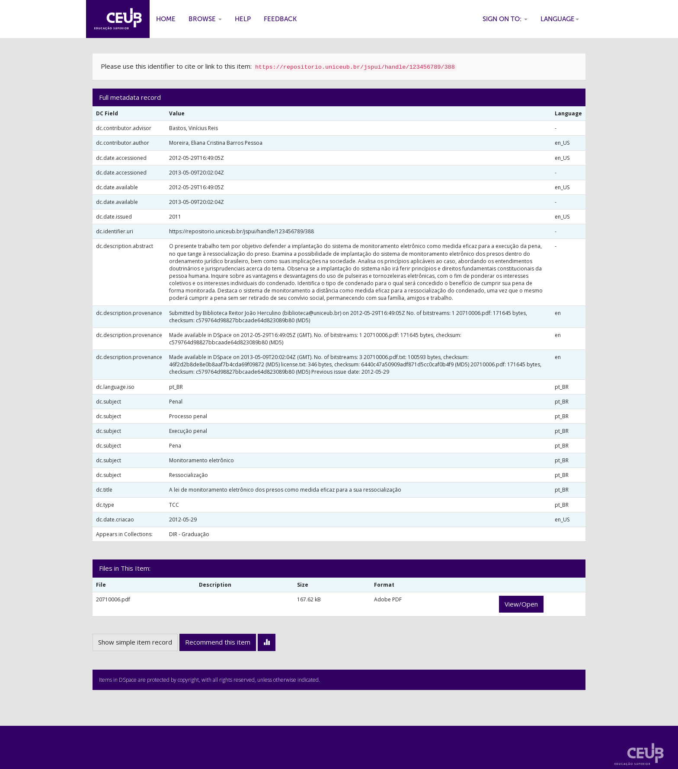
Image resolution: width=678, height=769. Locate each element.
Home (166, 19)
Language (559, 19)
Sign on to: (505, 19)
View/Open (521, 604)
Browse (205, 19)
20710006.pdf (113, 599)
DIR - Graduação (189, 534)
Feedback (280, 19)
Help (243, 19)
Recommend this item (217, 642)
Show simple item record (135, 642)
